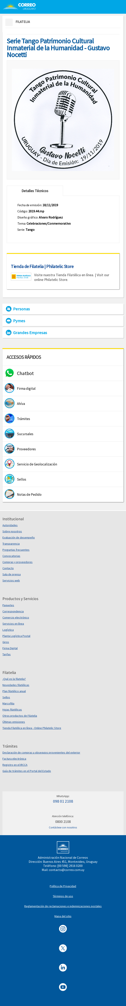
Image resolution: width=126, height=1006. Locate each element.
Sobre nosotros (12, 531)
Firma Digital (10, 648)
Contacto (8, 568)
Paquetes (8, 605)
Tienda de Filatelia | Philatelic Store (42, 266)
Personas (21, 309)
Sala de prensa (11, 574)
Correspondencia (13, 611)
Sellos (6, 697)
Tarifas (6, 654)
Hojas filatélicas (12, 709)
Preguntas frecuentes (15, 550)
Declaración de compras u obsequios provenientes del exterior (41, 752)
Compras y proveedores (17, 562)
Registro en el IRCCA (14, 765)
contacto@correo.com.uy (66, 870)
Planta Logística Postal (16, 636)
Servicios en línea (13, 623)
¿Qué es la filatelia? (14, 679)
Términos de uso (63, 896)
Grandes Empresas (30, 332)
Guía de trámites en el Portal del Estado (26, 771)
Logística (8, 630)
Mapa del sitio (62, 916)
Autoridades (10, 525)
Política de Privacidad (63, 886)
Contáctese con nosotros (63, 827)
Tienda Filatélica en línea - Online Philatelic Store (31, 728)
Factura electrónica (14, 758)
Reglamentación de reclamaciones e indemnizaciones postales (63, 906)
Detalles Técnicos (34, 190)
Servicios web (11, 580)
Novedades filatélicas (15, 685)
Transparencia (11, 543)
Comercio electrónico (15, 617)
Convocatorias (11, 556)
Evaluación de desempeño (18, 537)
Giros (5, 642)
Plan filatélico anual (14, 691)
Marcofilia (8, 703)
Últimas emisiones (13, 722)
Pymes (19, 320)
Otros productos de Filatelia (19, 716)
